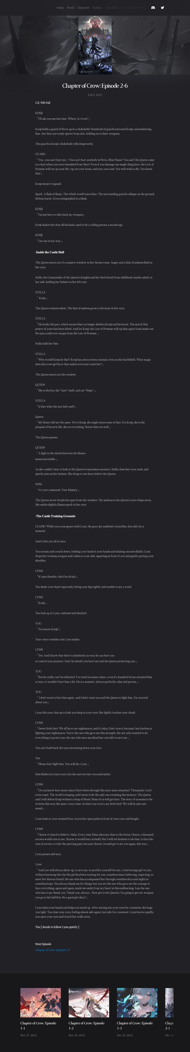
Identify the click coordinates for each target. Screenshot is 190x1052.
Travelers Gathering (133, 7)
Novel (70, 7)
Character (84, 7)
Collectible (111, 7)
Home (60, 7)
